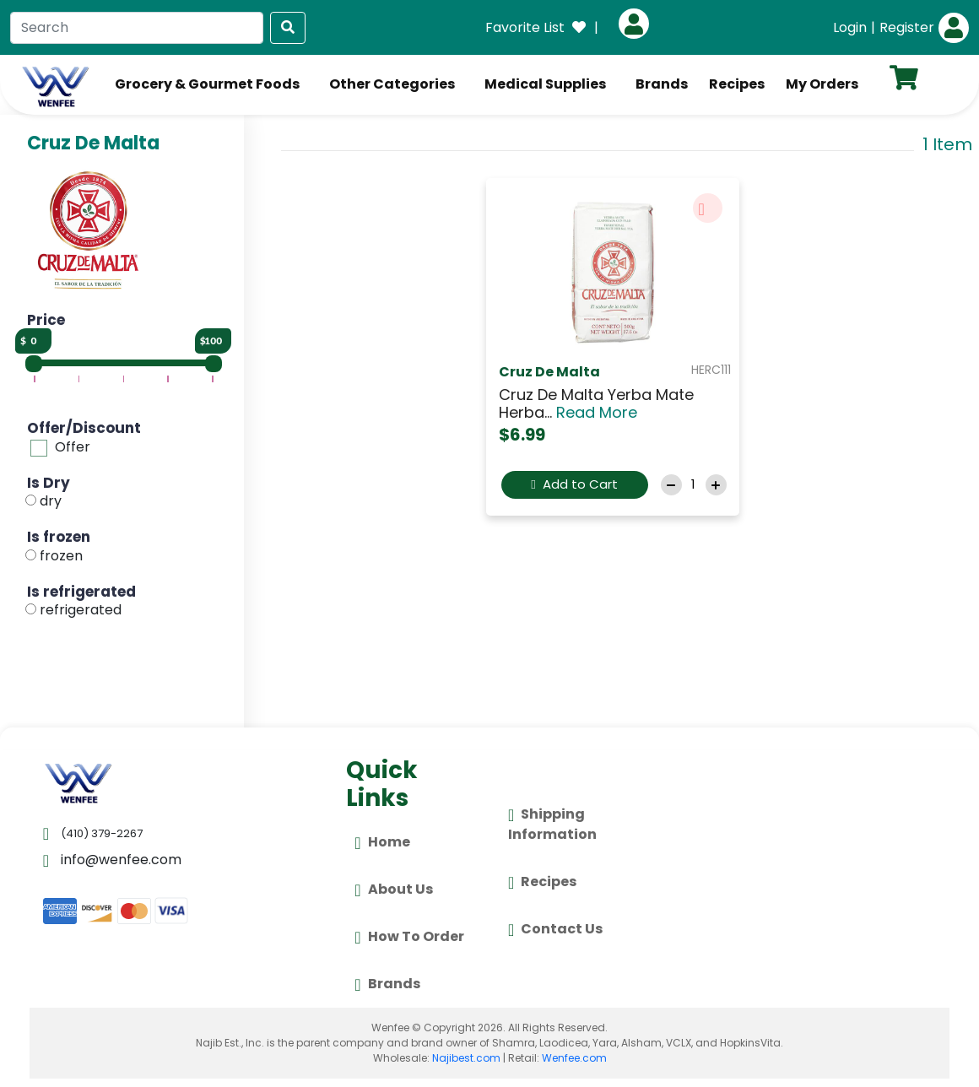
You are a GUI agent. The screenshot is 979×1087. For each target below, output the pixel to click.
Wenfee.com (574, 1058)
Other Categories (392, 84)
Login (850, 27)
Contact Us (555, 930)
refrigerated (81, 609)
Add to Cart (574, 484)
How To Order (408, 937)
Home (381, 843)
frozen (61, 555)
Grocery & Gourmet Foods (207, 84)
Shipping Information (552, 823)
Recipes (737, 84)
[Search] (136, 28)
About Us (393, 890)
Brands (662, 84)
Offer (72, 447)
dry (51, 501)
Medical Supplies (545, 84)
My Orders (822, 84)
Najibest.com (466, 1058)
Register (906, 27)
